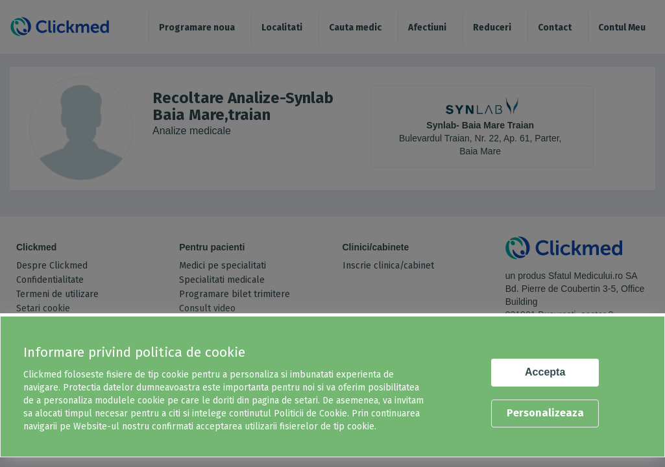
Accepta (545, 371)
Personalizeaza (545, 413)
